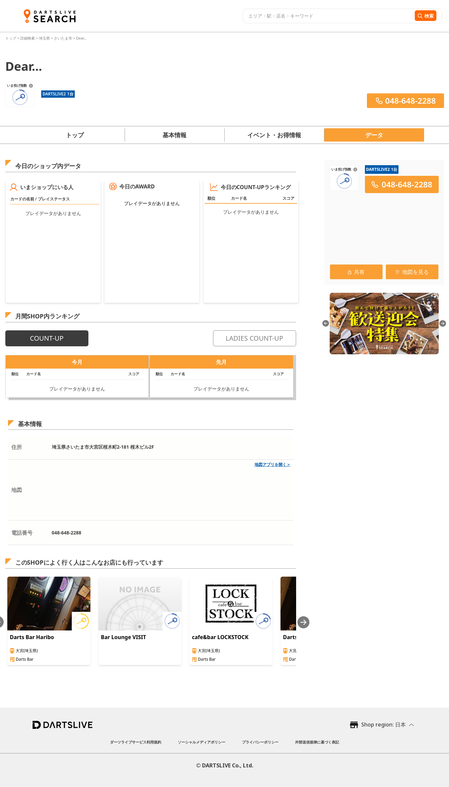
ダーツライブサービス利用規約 (135, 741)
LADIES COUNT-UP (254, 338)
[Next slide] (303, 622)
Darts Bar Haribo (32, 637)
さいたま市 (63, 38)
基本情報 (174, 135)
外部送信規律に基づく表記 (317, 741)
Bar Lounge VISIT (123, 637)
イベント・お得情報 (274, 135)
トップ (11, 38)
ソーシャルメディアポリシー (201, 741)
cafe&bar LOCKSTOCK (220, 637)
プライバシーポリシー (260, 741)
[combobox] (327, 16)
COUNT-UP (46, 338)
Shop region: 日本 (383, 724)
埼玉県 (44, 38)
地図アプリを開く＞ (272, 464)
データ (374, 135)
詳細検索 (28, 38)
